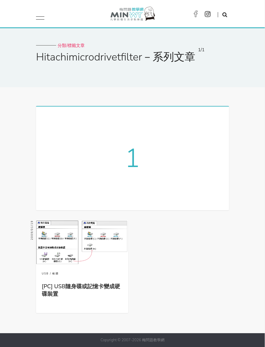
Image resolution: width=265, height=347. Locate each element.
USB (45, 273)
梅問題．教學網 (132, 15)
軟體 (55, 273)
